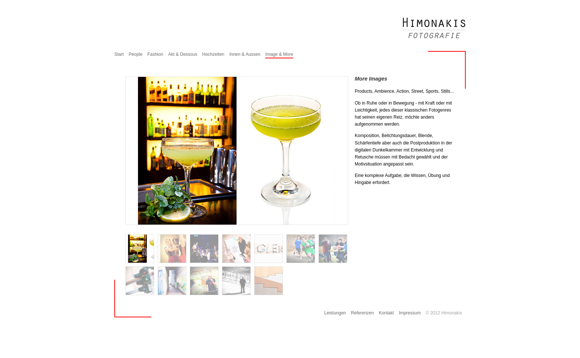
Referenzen (362, 313)
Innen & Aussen (244, 54)
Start (119, 54)
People (135, 54)
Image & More (279, 54)
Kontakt (386, 313)
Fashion (155, 54)
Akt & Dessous (182, 54)
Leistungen (335, 313)
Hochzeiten (213, 54)
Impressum (410, 313)
